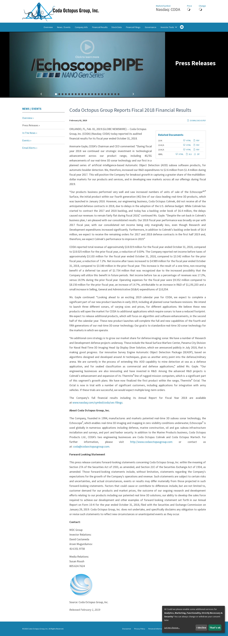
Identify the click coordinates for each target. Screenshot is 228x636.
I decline (201, 627)
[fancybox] (87, 65)
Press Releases (30, 125)
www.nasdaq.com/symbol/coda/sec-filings (97, 402)
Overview (48, 27)
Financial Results (100, 27)
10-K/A (161, 145)
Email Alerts (29, 147)
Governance (150, 27)
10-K (160, 140)
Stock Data (116, 27)
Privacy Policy (139, 629)
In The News (28, 132)
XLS (189, 154)
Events (26, 140)
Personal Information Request (160, 629)
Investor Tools (169, 27)
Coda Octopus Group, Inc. (38, 629)
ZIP (196, 154)
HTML (187, 140)
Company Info (81, 27)
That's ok (214, 627)
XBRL (160, 154)
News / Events (63, 27)
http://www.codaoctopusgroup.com (151, 442)
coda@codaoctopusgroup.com (91, 446)
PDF (196, 140)
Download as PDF (196, 120)
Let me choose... (172, 627)
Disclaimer (126, 629)
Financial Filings (133, 27)
